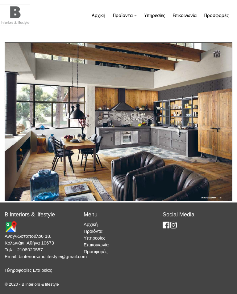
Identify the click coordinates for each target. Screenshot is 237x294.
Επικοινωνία (185, 15)
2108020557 (30, 249)
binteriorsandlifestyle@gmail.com (53, 256)
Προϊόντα (125, 15)
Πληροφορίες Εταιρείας (28, 270)
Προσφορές (216, 15)
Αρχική (98, 15)
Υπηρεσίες (154, 15)
